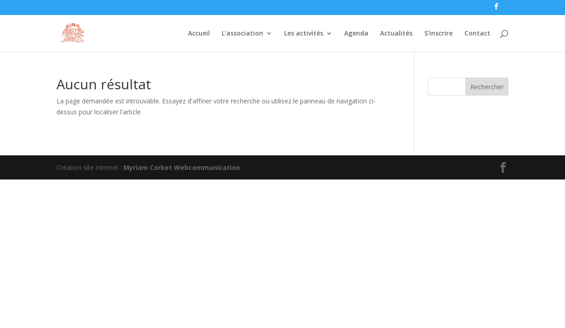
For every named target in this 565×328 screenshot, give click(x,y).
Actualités (396, 33)
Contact (477, 33)
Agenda (356, 33)
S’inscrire (438, 33)
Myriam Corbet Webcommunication (181, 167)
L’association (242, 33)
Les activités (303, 33)
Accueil (199, 33)
